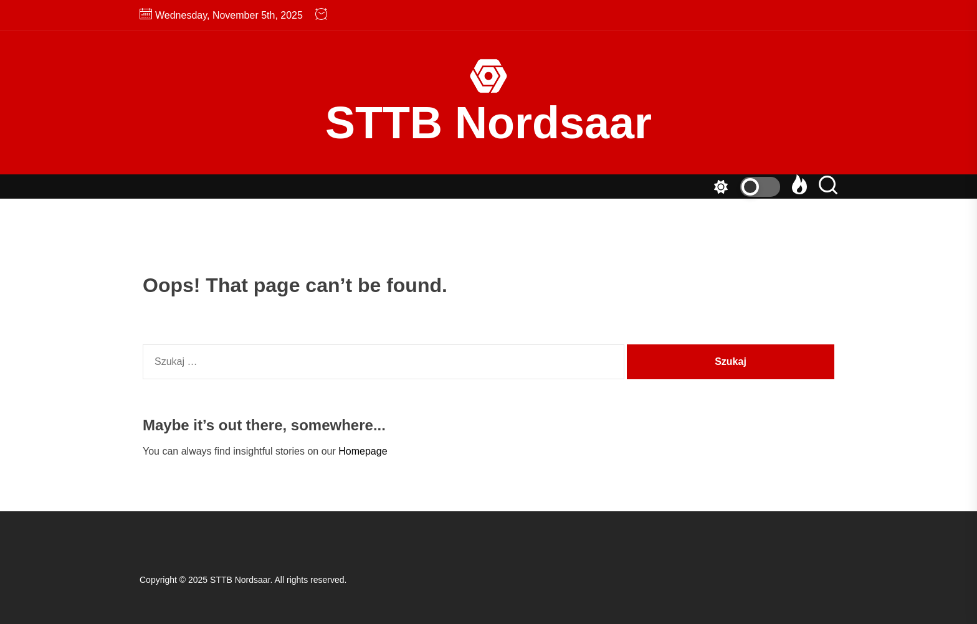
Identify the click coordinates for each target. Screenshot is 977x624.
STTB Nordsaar (488, 123)
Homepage (362, 451)
